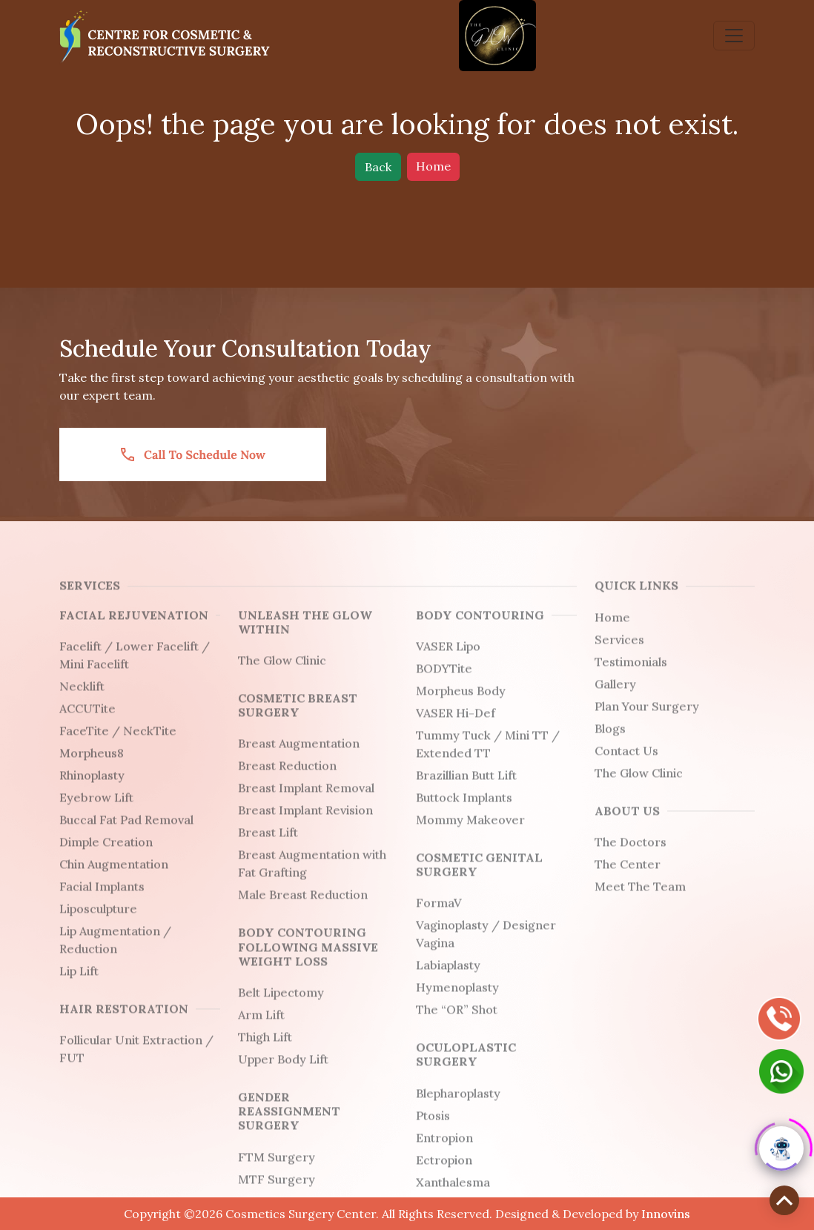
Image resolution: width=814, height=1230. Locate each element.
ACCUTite (87, 722)
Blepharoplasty (458, 1106)
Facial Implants (102, 900)
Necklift (82, 699)
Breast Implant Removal (306, 801)
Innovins (665, 1213)
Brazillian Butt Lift (466, 788)
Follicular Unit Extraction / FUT (136, 1062)
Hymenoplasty (457, 1000)
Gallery (615, 697)
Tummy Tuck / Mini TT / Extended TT (488, 757)
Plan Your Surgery (647, 719)
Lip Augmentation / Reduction (115, 953)
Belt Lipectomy (281, 1006)
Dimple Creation (106, 855)
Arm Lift (261, 1028)
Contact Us (626, 763)
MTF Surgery (276, 1192)
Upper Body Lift (283, 1072)
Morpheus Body (461, 704)
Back (378, 166)
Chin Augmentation (113, 877)
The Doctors (630, 855)
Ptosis (433, 1128)
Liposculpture (98, 922)
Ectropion (444, 1172)
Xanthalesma (453, 1195)
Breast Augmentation (299, 757)
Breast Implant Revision (305, 823)
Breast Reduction (287, 779)
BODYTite (444, 682)
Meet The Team (640, 900)
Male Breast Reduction (303, 908)
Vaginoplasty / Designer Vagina (486, 947)
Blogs (610, 741)
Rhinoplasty (92, 788)
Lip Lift (79, 984)
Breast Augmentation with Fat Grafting (312, 877)
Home (433, 166)
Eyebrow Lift (96, 811)
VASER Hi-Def (455, 726)
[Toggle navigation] (734, 35)
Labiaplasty (448, 978)
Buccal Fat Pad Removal (126, 833)
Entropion (444, 1150)
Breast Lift (268, 846)
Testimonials (631, 674)
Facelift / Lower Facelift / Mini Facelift (134, 668)
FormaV (439, 916)
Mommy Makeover (470, 833)
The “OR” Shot (456, 1023)
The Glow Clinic (282, 674)
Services (619, 652)
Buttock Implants (464, 811)
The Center (628, 877)
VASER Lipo (448, 659)
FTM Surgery (276, 1170)
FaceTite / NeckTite (117, 744)
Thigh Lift (265, 1050)
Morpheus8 (91, 766)
